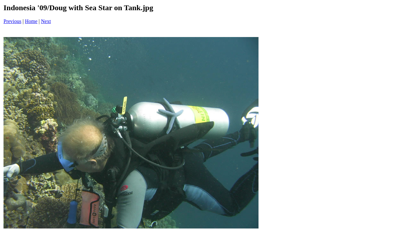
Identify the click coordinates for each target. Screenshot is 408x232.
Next (46, 21)
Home (31, 21)
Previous (12, 21)
